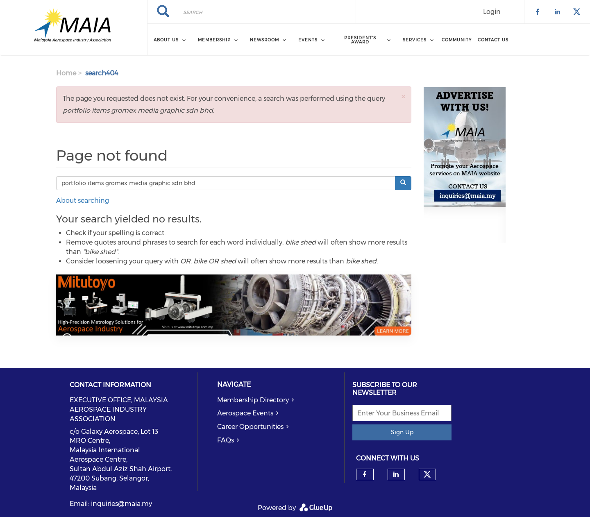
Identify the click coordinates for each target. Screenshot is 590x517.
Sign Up (402, 432)
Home (66, 73)
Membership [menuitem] (214, 40)
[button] (403, 96)
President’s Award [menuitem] (360, 40)
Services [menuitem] (415, 40)
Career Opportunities (250, 427)
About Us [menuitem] (166, 40)
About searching (82, 200)
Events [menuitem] (308, 40)
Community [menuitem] (457, 40)
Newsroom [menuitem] (264, 40)
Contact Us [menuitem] (493, 40)
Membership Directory (253, 400)
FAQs (225, 440)
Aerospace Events (245, 413)
